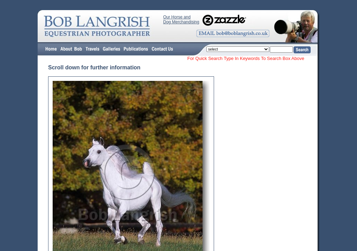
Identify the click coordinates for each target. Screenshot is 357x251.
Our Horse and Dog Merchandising (181, 19)
